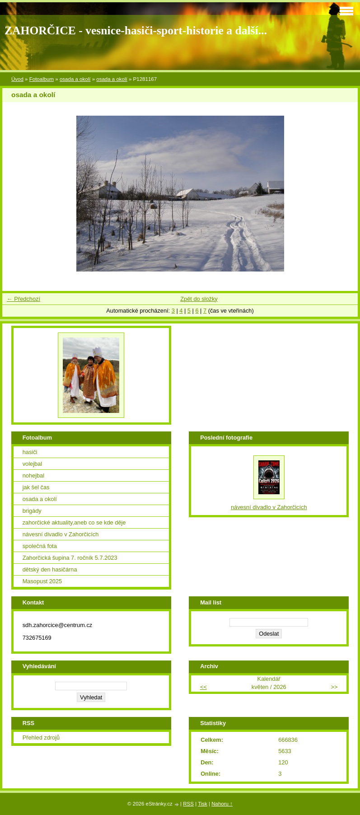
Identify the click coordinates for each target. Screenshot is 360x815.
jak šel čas (36, 487)
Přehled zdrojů (41, 737)
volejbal (32, 463)
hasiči (30, 452)
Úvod (17, 79)
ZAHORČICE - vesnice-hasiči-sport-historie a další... (136, 30)
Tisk (202, 803)
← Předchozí (23, 298)
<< (203, 687)
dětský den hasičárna (50, 569)
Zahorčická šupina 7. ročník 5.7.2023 (70, 557)
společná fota (40, 546)
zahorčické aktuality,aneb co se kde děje (74, 522)
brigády (32, 510)
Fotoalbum (41, 79)
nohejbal (33, 475)
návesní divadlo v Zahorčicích (61, 534)
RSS (188, 803)
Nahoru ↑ (222, 803)
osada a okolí (75, 79)
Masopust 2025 (42, 581)
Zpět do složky (199, 298)
